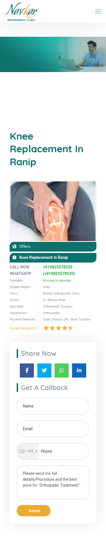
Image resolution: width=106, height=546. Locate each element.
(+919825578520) (59, 273)
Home (14, 99)
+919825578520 (57, 267)
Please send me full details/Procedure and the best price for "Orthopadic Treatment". (53, 482)
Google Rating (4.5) (23, 328)
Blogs (28, 99)
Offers (23, 246)
